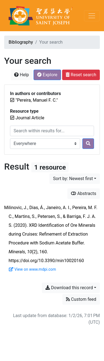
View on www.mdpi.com (32, 269)
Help (21, 74)
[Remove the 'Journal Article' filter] (30, 117)
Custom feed (81, 299)
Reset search (81, 74)
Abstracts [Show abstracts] (83, 193)
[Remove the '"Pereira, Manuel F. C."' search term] (37, 100)
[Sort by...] (74, 178)
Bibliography (21, 42)
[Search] (88, 143)
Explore (47, 74)
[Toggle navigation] (92, 15)
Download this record (69, 287)
